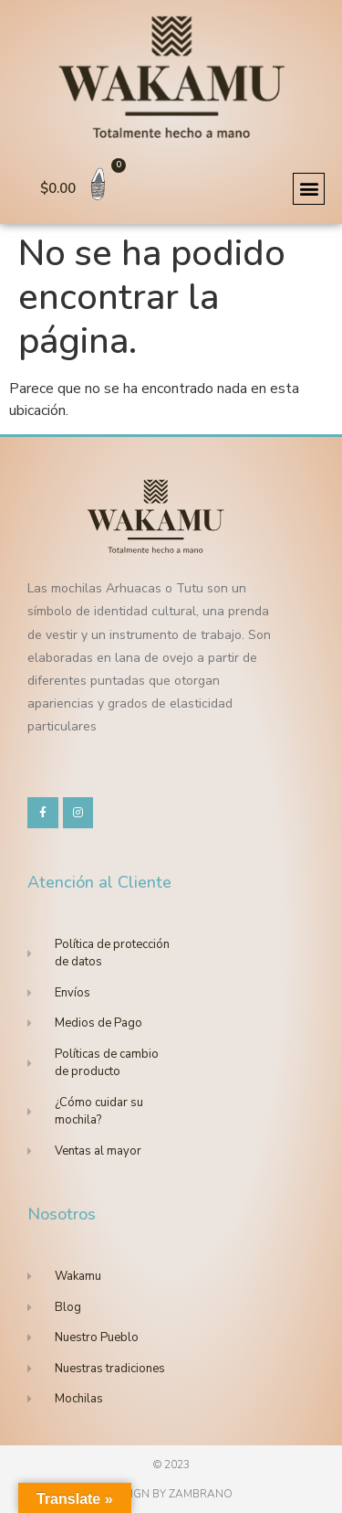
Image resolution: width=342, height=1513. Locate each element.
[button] (309, 189)
